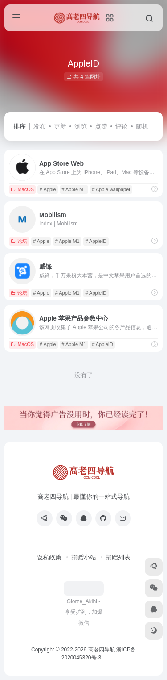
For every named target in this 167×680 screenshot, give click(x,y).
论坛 (19, 241)
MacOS (22, 189)
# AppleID (95, 241)
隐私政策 (49, 557)
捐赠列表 (118, 557)
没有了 (83, 375)
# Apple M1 (73, 189)
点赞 (101, 126)
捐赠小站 (83, 557)
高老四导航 (101, 650)
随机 (142, 126)
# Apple (48, 189)
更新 (60, 126)
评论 (121, 126)
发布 (39, 126)
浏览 (80, 126)
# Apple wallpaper (111, 189)
